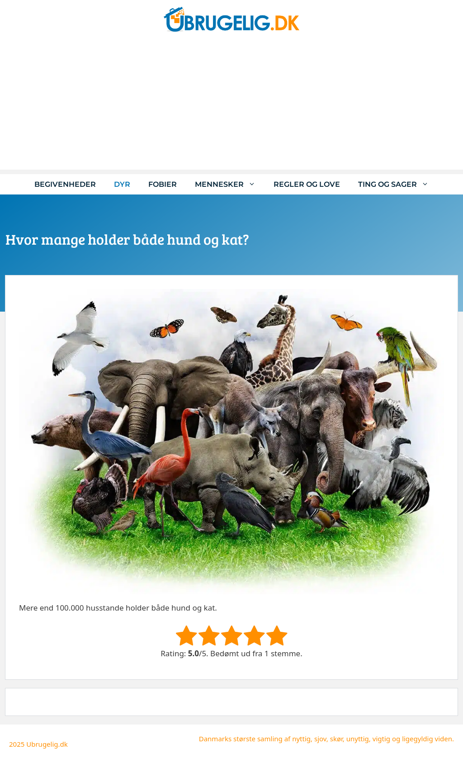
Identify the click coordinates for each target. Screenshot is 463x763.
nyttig (301, 738)
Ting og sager (398, 184)
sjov (320, 738)
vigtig (381, 738)
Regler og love (307, 184)
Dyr (122, 184)
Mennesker (230, 184)
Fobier (162, 184)
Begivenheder (65, 184)
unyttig (357, 738)
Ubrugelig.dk (47, 744)
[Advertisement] (231, 106)
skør (336, 738)
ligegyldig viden (427, 738)
